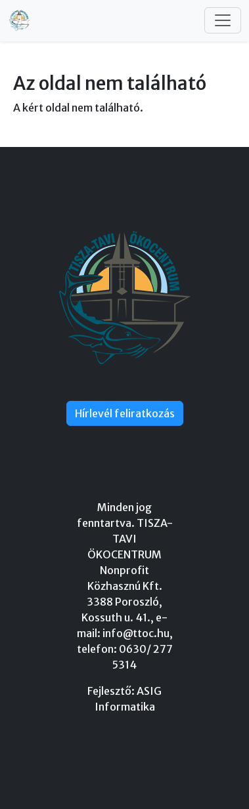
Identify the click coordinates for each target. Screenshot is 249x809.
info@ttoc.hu (136, 633)
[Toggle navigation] (222, 20)
